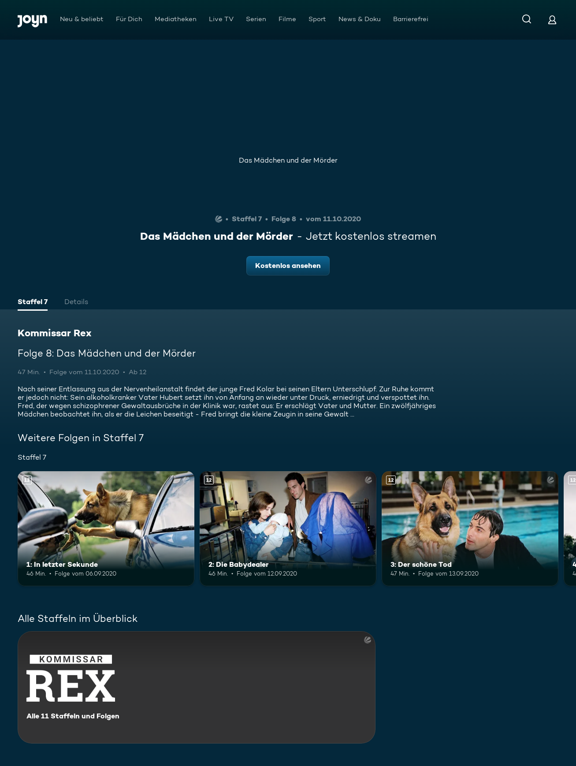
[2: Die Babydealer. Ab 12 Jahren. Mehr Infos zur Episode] (288, 528)
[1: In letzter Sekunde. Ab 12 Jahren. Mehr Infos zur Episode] (106, 528)
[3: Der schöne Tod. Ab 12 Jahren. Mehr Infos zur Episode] (470, 528)
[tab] (32, 303)
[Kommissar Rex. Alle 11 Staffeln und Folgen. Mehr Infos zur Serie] (196, 687)
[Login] (552, 19)
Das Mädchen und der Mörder (288, 160)
